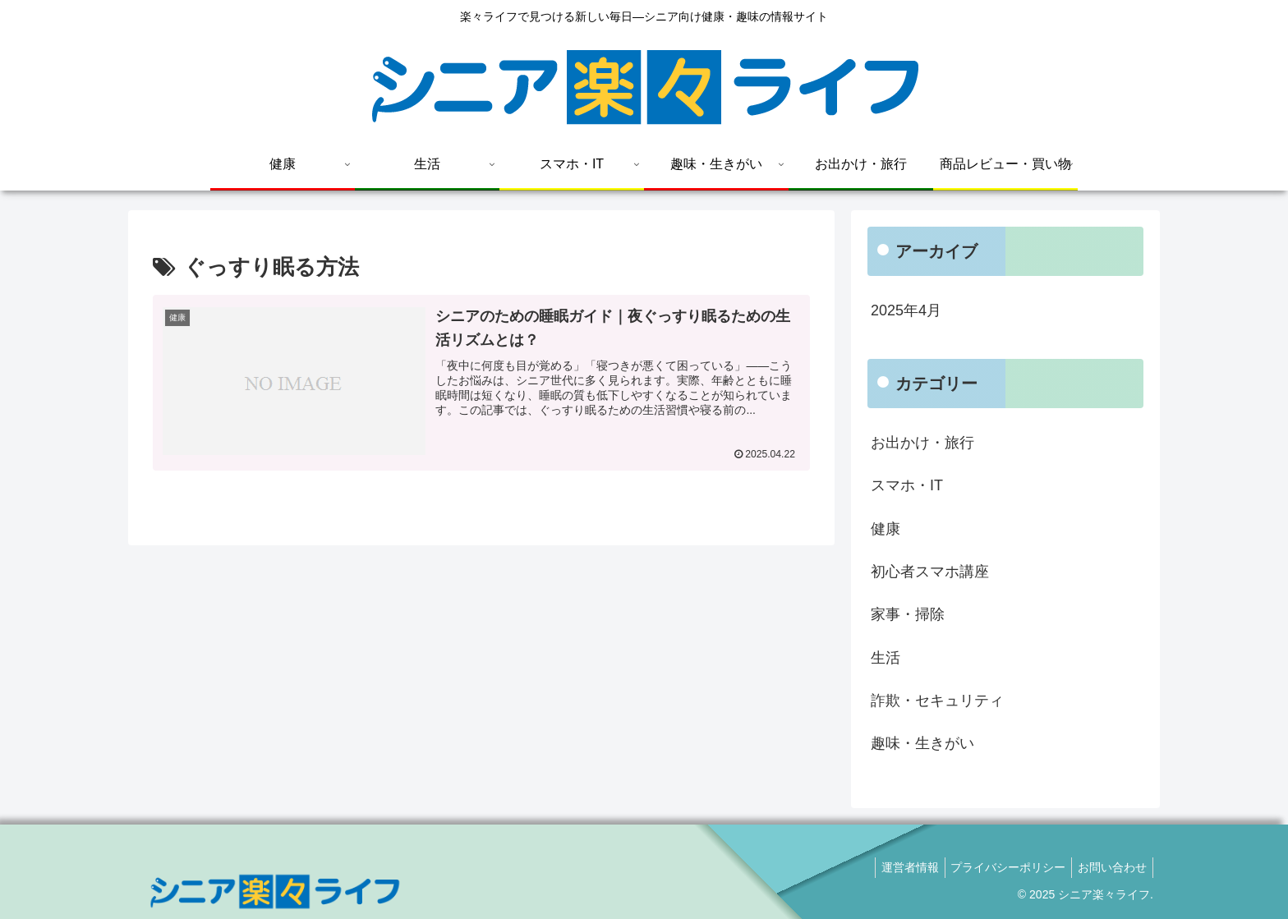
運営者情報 (897, 867)
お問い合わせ (1109, 867)
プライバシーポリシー (1000, 867)
